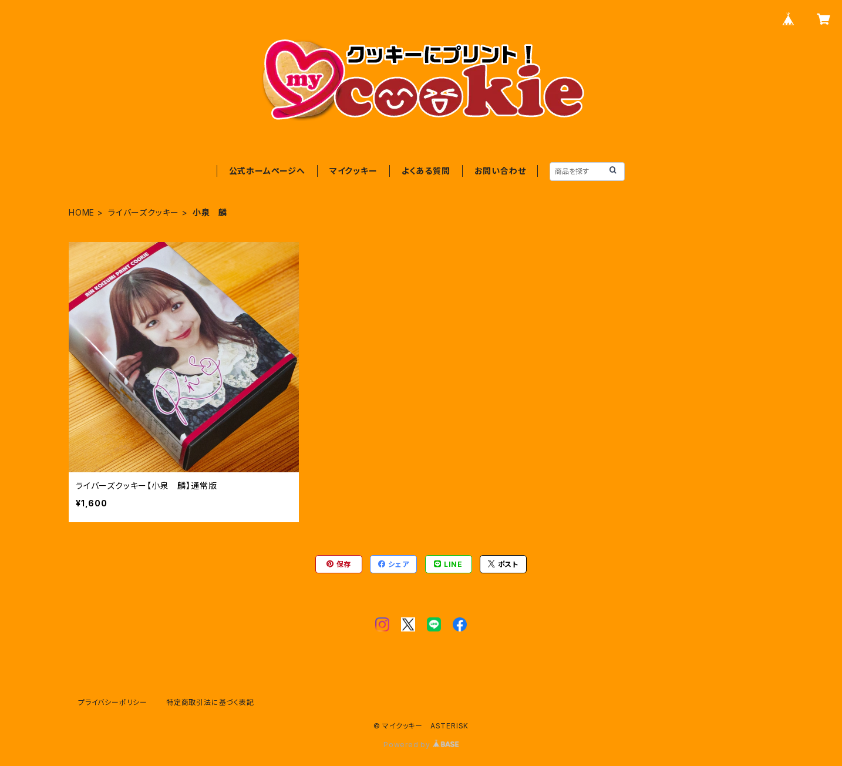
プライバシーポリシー (112, 702)
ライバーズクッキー (143, 212)
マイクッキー (353, 171)
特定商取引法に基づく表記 (210, 702)
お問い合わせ (500, 171)
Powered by (421, 744)
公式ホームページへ (267, 171)
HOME (82, 212)
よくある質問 (426, 171)
